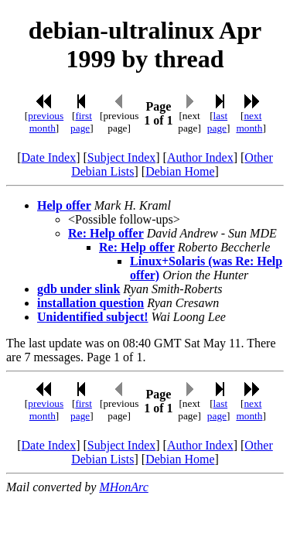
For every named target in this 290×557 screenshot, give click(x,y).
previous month (45, 122)
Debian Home (179, 171)
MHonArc (123, 487)
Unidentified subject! (92, 316)
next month (249, 122)
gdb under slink (78, 289)
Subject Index (121, 157)
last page (217, 122)
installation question (90, 302)
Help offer (64, 205)
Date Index (49, 157)
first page (81, 122)
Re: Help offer (106, 233)
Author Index (200, 157)
